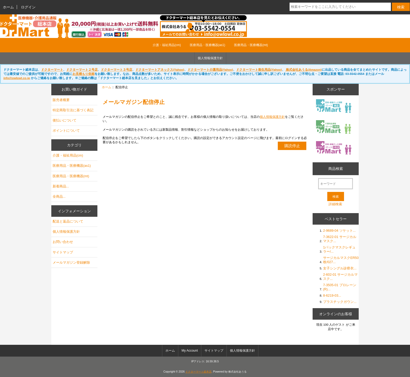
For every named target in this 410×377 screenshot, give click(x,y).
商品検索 (335, 169)
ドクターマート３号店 (116, 69)
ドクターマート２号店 (82, 69)
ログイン (28, 7)
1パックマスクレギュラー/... (339, 249)
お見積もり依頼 (84, 73)
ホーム (8, 7)
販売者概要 (61, 100)
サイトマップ (63, 252)
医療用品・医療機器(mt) (251, 45)
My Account (189, 350)
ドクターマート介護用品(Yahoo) (210, 69)
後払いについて (64, 120)
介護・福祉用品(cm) (167, 45)
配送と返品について (68, 221)
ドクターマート (52, 69)
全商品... (59, 196)
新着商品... (61, 186)
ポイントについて (66, 130)
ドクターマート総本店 (198, 371)
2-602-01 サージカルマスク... (340, 277)
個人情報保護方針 (210, 58)
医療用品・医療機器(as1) (207, 45)
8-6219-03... (332, 295)
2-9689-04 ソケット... (339, 230)
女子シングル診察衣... (340, 268)
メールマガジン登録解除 (71, 262)
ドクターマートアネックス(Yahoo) (159, 69)
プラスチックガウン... (340, 302)
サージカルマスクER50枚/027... (341, 260)
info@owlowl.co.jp (16, 78)
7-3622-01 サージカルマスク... (339, 239)
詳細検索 (335, 204)
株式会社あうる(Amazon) (303, 69)
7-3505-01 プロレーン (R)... (339, 287)
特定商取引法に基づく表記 (73, 110)
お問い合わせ (63, 242)
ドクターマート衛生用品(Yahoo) (259, 69)
